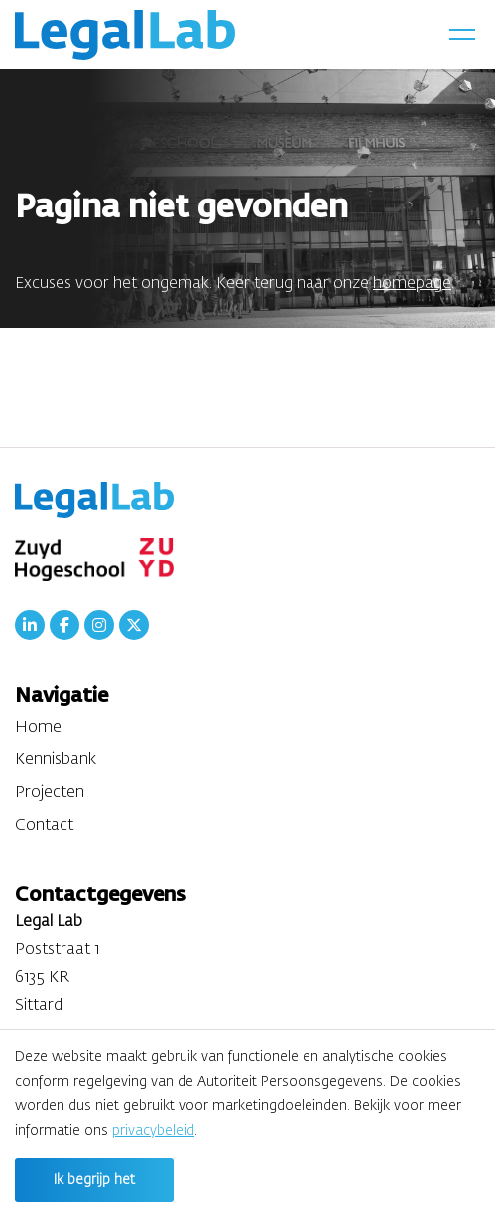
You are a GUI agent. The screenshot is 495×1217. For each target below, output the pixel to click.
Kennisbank (55, 760)
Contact (44, 826)
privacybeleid (153, 1131)
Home (38, 728)
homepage (412, 284)
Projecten (49, 793)
